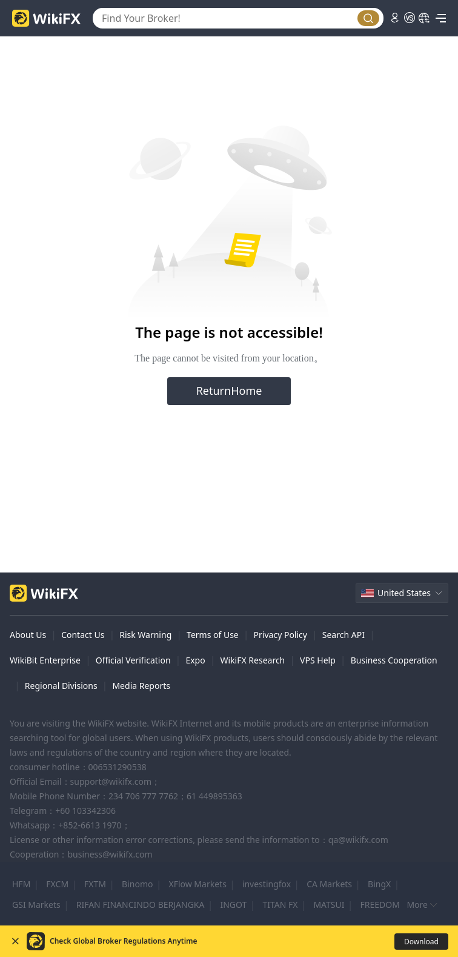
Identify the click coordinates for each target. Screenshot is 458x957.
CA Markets (329, 884)
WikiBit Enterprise (45, 660)
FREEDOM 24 (386, 904)
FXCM (57, 884)
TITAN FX (279, 904)
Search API (343, 634)
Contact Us (82, 634)
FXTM (95, 884)
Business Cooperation (394, 660)
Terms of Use (213, 634)
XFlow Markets (197, 884)
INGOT (233, 904)
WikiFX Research (253, 660)
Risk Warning (145, 634)
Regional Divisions (61, 685)
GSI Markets (36, 904)
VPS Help (318, 660)
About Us (28, 634)
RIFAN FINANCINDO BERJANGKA (140, 904)
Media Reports (141, 685)
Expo (195, 660)
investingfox (266, 884)
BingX (379, 884)
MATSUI (328, 904)
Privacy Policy (280, 634)
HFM (21, 884)
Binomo (137, 884)
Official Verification (133, 660)
